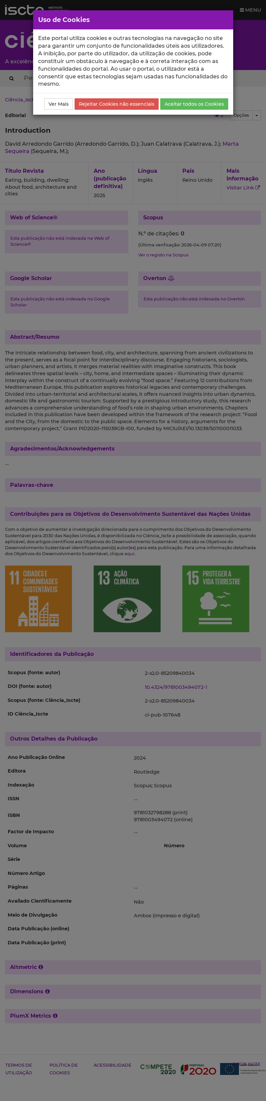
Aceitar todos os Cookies (194, 104)
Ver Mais (59, 104)
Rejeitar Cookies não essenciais (116, 104)
